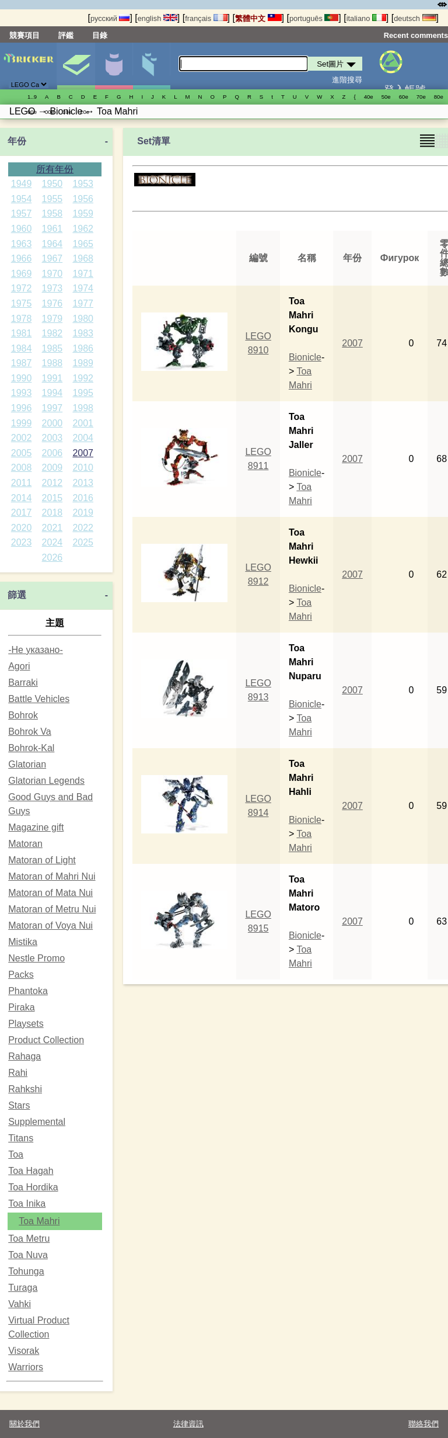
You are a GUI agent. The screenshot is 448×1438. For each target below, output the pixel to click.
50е (386, 96)
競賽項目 (24, 35)
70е (421, 96)
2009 (52, 468)
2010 (82, 468)
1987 (21, 363)
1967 (52, 258)
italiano (366, 18)
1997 (52, 408)
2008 (21, 468)
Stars (19, 1105)
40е (368, 96)
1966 (21, 258)
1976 (52, 303)
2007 (82, 453)
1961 (52, 229)
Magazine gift (36, 827)
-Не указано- (35, 650)
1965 (82, 244)
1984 (21, 348)
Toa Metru (29, 1239)
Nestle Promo (36, 958)
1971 (82, 274)
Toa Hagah (30, 1171)
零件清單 (151, 66)
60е (403, 96)
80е (438, 96)
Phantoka (28, 991)
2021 (52, 528)
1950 (52, 184)
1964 (52, 244)
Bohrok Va (29, 732)
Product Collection (46, 1040)
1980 (82, 319)
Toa (15, 1154)
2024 (52, 542)
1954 (21, 199)
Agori (19, 666)
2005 (21, 453)
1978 (21, 319)
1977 (82, 303)
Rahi (17, 1073)
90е (32, 112)
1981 (21, 333)
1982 (52, 333)
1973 (52, 288)
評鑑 (66, 35)
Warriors (25, 1367)
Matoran (25, 844)
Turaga (22, 1288)
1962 (82, 229)
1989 (82, 363)
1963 (21, 244)
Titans (20, 1138)
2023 (21, 542)
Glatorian (27, 764)
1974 (82, 288)
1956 (82, 199)
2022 (82, 528)
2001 (82, 423)
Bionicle (305, 357)
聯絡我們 (423, 1423)
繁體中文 (258, 18)
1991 (52, 378)
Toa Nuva (28, 1255)
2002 (21, 438)
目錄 (99, 35)
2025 (82, 542)
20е (84, 112)
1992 (82, 378)
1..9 (32, 96)
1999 (21, 423)
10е (67, 112)
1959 (82, 213)
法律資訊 (188, 1423)
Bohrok (23, 715)
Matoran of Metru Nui (52, 909)
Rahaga (24, 1056)
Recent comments (416, 35)
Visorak (23, 1351)
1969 (21, 274)
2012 (52, 483)
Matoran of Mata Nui (50, 893)
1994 (52, 393)
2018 (52, 512)
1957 (21, 213)
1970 (52, 274)
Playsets (25, 1024)
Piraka (21, 1007)
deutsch (415, 18)
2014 (21, 498)
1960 (21, 229)
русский (110, 18)
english (157, 18)
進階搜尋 (347, 79)
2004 (82, 438)
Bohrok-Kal (31, 748)
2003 (52, 438)
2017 (21, 512)
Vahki (19, 1304)
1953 (82, 184)
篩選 (17, 595)
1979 (52, 319)
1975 (21, 303)
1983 (82, 333)
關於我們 (24, 1423)
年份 (17, 141)
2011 (21, 483)
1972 (21, 288)
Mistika (22, 942)
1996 (21, 408)
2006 (52, 453)
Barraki (23, 682)
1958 (52, 213)
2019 (82, 512)
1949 (21, 184)
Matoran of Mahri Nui (51, 876)
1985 (52, 348)
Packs (21, 974)
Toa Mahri (39, 1221)
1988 (52, 363)
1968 (82, 258)
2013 (82, 483)
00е (49, 112)
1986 (82, 348)
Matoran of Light (42, 860)
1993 (21, 393)
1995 (82, 393)
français (206, 18)
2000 (52, 423)
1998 (82, 408)
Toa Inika (27, 1203)
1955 (52, 199)
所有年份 (55, 169)
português (313, 18)
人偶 (113, 66)
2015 (52, 498)
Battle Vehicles (38, 699)
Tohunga (26, 1271)
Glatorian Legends (46, 781)
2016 (82, 498)
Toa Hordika (33, 1187)
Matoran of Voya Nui (50, 925)
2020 (21, 528)
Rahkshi (25, 1089)
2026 (52, 557)
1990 (21, 378)
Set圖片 (75, 66)
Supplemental (36, 1122)
